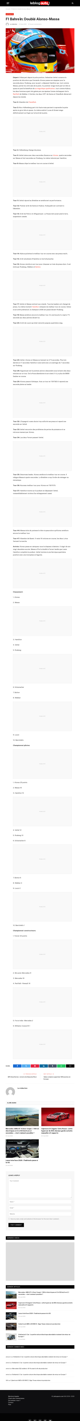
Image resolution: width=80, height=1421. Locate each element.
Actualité (9, 14)
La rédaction (13, 24)
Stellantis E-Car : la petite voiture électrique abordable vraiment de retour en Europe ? (44, 1335)
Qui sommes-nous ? (14, 1400)
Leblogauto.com (58, 1396)
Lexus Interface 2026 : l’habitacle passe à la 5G (22, 1161)
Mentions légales (13, 1396)
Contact (10, 1402)
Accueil (8, 9)
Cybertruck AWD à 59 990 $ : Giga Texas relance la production (39, 1324)
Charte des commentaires (16, 1398)
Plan (9, 1404)
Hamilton (35, 307)
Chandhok (32, 102)
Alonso (55, 155)
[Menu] (8, 3)
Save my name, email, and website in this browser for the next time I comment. (35, 1219)
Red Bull (16, 94)
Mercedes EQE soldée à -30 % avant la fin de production (30, 1368)
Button (37, 267)
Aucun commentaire (35, 24)
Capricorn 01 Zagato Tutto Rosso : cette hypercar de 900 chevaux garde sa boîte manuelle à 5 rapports (56, 1131)
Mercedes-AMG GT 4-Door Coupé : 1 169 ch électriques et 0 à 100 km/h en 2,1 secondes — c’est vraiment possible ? (22, 1131)
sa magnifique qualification (45, 88)
